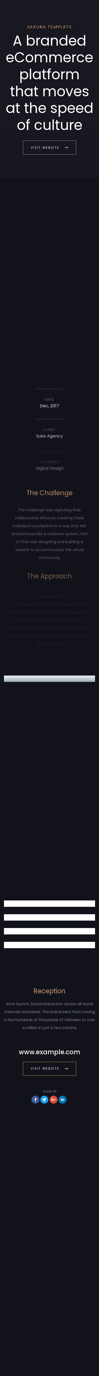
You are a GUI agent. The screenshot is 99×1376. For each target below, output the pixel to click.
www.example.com (49, 1052)
